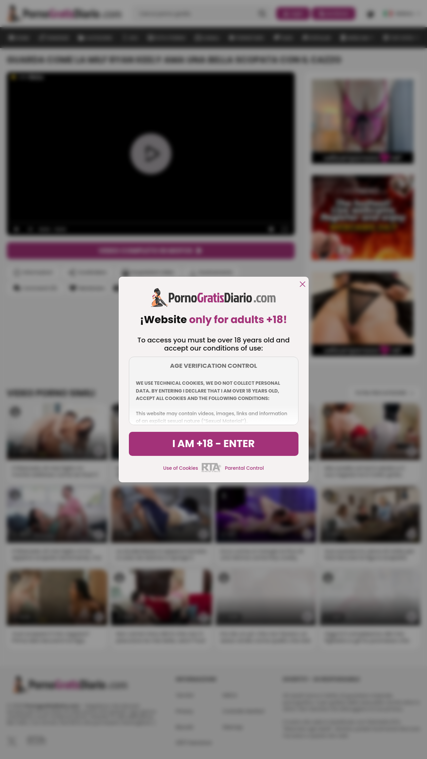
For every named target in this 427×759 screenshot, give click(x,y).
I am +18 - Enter (213, 444)
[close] (302, 284)
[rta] (211, 471)
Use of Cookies (180, 468)
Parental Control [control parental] (244, 468)
